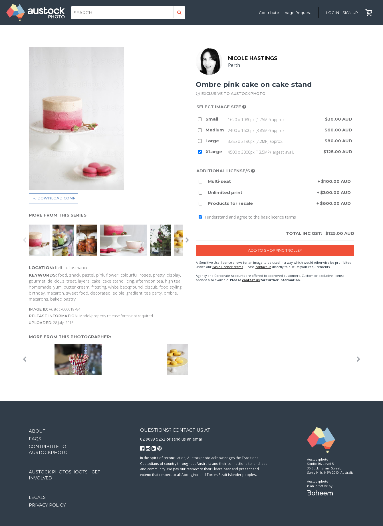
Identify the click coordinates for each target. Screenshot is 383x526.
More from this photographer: (70, 336)
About (37, 431)
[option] (41, 240)
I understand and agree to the (247, 217)
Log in (332, 12)
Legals (37, 497)
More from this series (57, 215)
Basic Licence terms (227, 267)
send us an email (187, 439)
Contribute (269, 12)
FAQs (35, 438)
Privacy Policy (47, 505)
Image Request (297, 12)
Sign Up (350, 12)
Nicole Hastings (252, 58)
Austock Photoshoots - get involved (64, 475)
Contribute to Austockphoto (48, 449)
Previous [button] (24, 240)
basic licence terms (278, 217)
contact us (263, 267)
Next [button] (187, 240)
